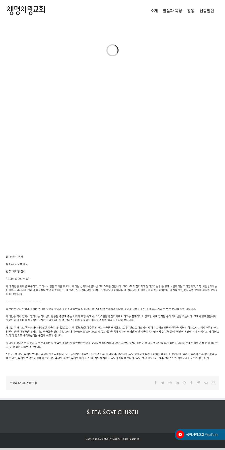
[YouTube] (180, 434)
